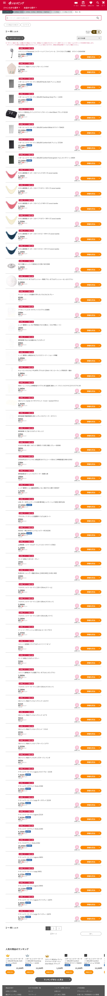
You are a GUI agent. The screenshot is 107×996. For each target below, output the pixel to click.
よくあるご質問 (59, 980)
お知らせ (57, 977)
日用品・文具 (19, 12)
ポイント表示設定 (34, 984)
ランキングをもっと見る (53, 965)
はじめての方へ (59, 984)
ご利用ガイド (33, 987)
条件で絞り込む (15, 38)
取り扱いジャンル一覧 (13, 984)
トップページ (7, 12)
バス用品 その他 (67, 12)
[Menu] (4, 2)
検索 (98, 18)
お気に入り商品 (11, 977)
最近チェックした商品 (13, 980)
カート (30, 977)
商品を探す (9, 974)
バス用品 (56, 12)
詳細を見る (91, 57)
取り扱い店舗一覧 (12, 987)
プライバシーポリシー (85, 977)
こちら (30, 993)
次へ (90, 920)
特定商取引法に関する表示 (86, 986)
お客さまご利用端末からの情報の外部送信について (88, 981)
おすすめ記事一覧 (34, 974)
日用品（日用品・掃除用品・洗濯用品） (38, 12)
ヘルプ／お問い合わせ (62, 974)
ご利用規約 (81, 974)
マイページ (32, 980)
